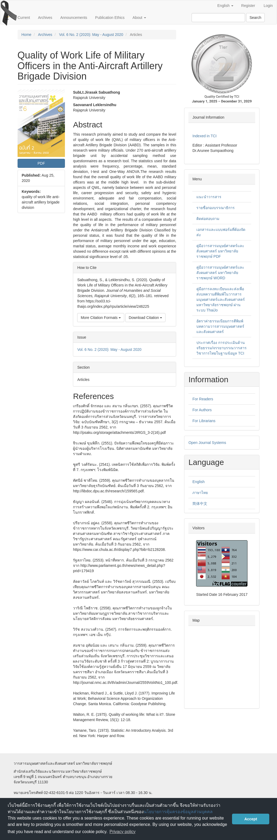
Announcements (73, 17)
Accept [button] (250, 819)
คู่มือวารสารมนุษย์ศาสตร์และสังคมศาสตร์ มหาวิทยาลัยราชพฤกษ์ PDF (220, 251)
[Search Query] (218, 17)
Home (26, 34)
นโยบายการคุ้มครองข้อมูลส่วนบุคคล (178, 811)
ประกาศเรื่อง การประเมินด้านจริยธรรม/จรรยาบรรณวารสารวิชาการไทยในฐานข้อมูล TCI (221, 347)
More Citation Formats (101, 317)
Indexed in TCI (204, 136)
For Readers (202, 399)
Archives (45, 17)
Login (268, 5)
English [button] (225, 5)
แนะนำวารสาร (208, 197)
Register (248, 5)
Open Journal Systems (207, 442)
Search (255, 17)
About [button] (139, 17)
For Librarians (203, 421)
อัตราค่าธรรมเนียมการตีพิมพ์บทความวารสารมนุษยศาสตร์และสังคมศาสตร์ (220, 326)
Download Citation (145, 317)
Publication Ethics (110, 17)
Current (24, 17)
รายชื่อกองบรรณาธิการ (215, 208)
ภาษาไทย (200, 492)
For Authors (202, 410)
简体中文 (199, 503)
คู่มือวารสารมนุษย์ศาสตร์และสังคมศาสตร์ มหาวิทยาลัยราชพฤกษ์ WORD (220, 272)
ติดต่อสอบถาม (207, 219)
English (198, 482)
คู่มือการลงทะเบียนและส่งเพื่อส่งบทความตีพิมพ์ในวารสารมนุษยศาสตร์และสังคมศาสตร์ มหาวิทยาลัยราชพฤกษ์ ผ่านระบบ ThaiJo (220, 299)
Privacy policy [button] (123, 831)
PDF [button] (41, 163)
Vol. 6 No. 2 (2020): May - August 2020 (91, 34)
